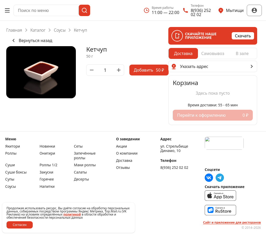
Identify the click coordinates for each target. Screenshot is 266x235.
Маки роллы (85, 165)
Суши (10, 165)
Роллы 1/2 (48, 165)
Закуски (46, 172)
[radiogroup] (212, 53)
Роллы (11, 153)
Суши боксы (15, 172)
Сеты (78, 146)
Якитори (12, 146)
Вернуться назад (31, 40)
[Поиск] (84, 10)
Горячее (46, 179)
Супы (9, 179)
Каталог (37, 30)
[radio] (183, 53)
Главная (14, 30)
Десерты (81, 179)
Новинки (47, 146)
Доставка (124, 160)
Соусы (59, 30)
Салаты (80, 172)
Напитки (47, 186)
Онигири (47, 153)
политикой (72, 214)
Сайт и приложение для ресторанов (232, 222)
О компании (127, 153)
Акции (121, 146)
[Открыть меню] (7, 10)
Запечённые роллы (84, 155)
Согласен (19, 225)
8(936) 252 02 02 (174, 167)
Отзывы (123, 167)
